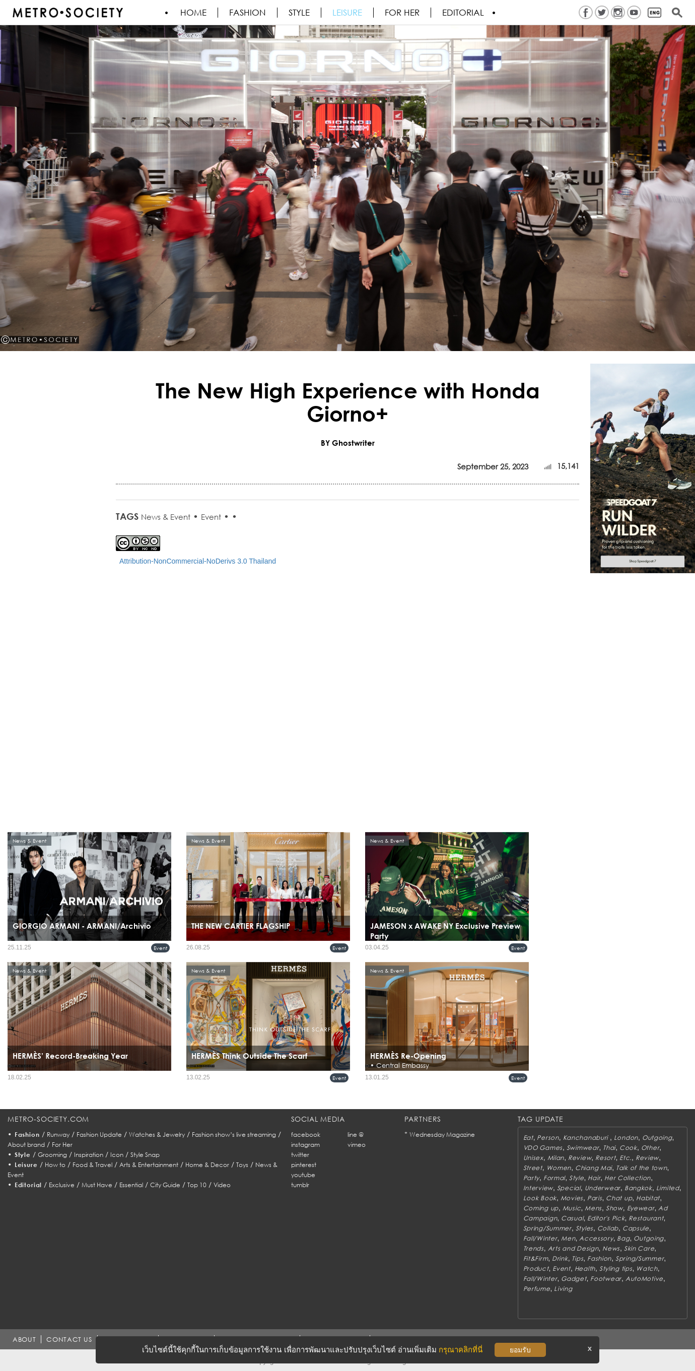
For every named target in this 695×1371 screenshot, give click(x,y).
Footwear (605, 1278)
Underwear (602, 1188)
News (611, 1248)
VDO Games (543, 1147)
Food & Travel (92, 1165)
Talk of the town (641, 1168)
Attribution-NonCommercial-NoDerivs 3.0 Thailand (197, 561)
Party (531, 1178)
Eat (528, 1137)
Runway (58, 1134)
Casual (572, 1218)
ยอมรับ (520, 1350)
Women (559, 1168)
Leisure (347, 13)
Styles (584, 1228)
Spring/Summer (547, 1228)
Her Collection (627, 1178)
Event (211, 516)
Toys (242, 1165)
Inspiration (88, 1154)
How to (55, 1165)
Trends (533, 1248)
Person (548, 1137)
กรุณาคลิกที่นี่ (460, 1349)
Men (568, 1238)
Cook (628, 1147)
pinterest (303, 1165)
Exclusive (62, 1185)
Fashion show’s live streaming (234, 1134)
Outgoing (657, 1137)
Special (569, 1188)
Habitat (648, 1198)
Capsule (635, 1228)
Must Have (97, 1185)
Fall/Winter (540, 1238)
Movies (572, 1198)
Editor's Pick (605, 1218)
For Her (62, 1144)
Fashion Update (99, 1134)
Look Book (540, 1198)
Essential (131, 1185)
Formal (554, 1178)
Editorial (463, 13)
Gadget (573, 1278)
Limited (667, 1188)
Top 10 (196, 1185)
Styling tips (616, 1268)
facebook (305, 1134)
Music (572, 1208)
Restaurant (646, 1218)
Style (299, 13)
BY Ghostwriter (348, 442)
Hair (594, 1178)
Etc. (625, 1157)
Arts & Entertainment (148, 1165)
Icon (116, 1154)
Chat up (619, 1198)
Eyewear (641, 1208)
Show (614, 1208)
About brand (26, 1144)
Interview (538, 1188)
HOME (193, 13)
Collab (607, 1228)
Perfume (536, 1288)
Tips (577, 1258)
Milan (556, 1157)
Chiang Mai (593, 1168)
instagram (305, 1144)
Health (585, 1268)
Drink (560, 1258)
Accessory (596, 1238)
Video (222, 1185)
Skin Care (639, 1248)
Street (532, 1168)
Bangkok (638, 1188)
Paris (594, 1198)
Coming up (541, 1208)
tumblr (300, 1185)
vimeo (357, 1144)
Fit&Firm (535, 1258)
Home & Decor (207, 1165)
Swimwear (583, 1147)
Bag (623, 1238)
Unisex (533, 1157)
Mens (593, 1208)
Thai (609, 1147)
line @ (356, 1134)
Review (579, 1157)
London (626, 1137)
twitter (300, 1154)
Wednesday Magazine (442, 1134)
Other (650, 1147)
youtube (303, 1175)
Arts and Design (573, 1248)
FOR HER (402, 13)
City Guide (165, 1185)
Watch (647, 1268)
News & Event (165, 516)
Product (536, 1268)
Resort (605, 1157)
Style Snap (145, 1154)
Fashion (247, 13)
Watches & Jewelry (157, 1134)
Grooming (52, 1154)
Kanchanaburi (586, 1137)
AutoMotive (644, 1278)
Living (563, 1288)
